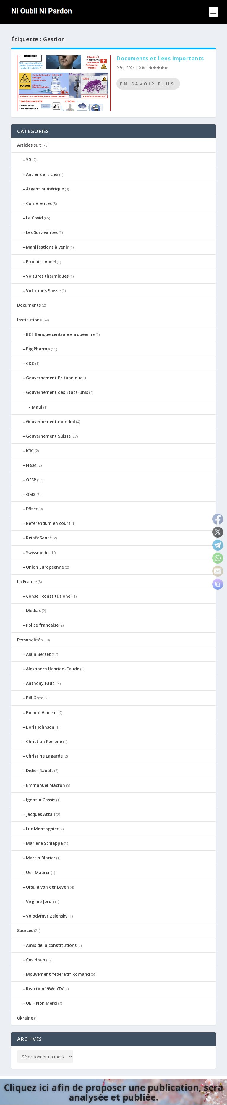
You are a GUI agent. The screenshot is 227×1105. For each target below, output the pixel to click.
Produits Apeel (41, 261)
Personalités (30, 640)
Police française (42, 625)
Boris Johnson (40, 727)
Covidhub (35, 959)
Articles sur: (29, 145)
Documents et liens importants (160, 58)
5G (28, 159)
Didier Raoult (39, 770)
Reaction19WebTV (45, 988)
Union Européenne (45, 567)
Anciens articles (42, 174)
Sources (25, 930)
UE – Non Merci (41, 1003)
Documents (29, 305)
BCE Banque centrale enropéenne (60, 334)
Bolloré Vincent (41, 712)
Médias (33, 610)
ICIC (30, 450)
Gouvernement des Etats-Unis (57, 392)
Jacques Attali (40, 814)
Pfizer (32, 509)
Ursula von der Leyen (47, 887)
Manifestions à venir (47, 247)
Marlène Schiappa (44, 843)
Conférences (39, 203)
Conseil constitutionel (49, 596)
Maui (37, 407)
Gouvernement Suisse (48, 436)
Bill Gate (34, 697)
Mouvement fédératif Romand (58, 974)
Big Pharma (38, 349)
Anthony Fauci (41, 683)
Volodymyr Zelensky (47, 916)
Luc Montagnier (42, 828)
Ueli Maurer (38, 872)
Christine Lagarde (44, 756)
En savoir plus (147, 84)
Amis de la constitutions (51, 945)
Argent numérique (45, 189)
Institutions (29, 320)
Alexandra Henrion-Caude (52, 669)
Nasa (31, 465)
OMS (30, 494)
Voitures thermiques (47, 276)
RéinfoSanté (39, 538)
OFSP (31, 480)
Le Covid (34, 218)
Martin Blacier (40, 857)
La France (27, 581)
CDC (30, 363)
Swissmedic (37, 552)
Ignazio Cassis (40, 800)
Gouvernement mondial (50, 421)
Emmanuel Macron (45, 785)
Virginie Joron (40, 901)
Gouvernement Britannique (54, 378)
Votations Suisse (43, 290)
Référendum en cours (48, 523)
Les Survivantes (42, 232)
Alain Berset (38, 654)
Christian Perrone (44, 741)
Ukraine (25, 1018)
